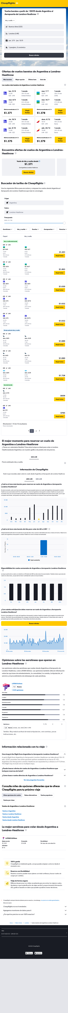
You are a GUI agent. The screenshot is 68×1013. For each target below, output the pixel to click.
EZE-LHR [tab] (34, 457)
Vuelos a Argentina (8, 811)
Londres (27, 923)
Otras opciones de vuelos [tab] (12, 795)
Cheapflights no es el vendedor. (35, 906)
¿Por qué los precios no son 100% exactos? (35, 914)
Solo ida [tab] (43, 79)
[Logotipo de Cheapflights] (8, 3)
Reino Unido (18, 923)
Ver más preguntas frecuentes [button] (34, 780)
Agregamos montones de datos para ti (35, 910)
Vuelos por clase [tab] (9, 800)
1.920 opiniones (17, 690)
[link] (28, 172)
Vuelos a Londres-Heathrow (11, 814)
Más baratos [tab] (7, 79)
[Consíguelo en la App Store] (38, 953)
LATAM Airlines (17, 683)
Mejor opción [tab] (20, 79)
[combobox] (10, 20)
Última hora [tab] (32, 79)
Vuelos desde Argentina (10, 817)
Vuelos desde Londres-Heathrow (13, 820)
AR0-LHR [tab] (29, 479)
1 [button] (31, 431)
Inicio (11, 923)
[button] (34, 26)
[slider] (64, 223)
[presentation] (38, 14)
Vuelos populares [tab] (47, 795)
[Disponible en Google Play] (29, 953)
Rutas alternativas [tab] (30, 795)
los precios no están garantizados (50, 900)
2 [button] (36, 431)
